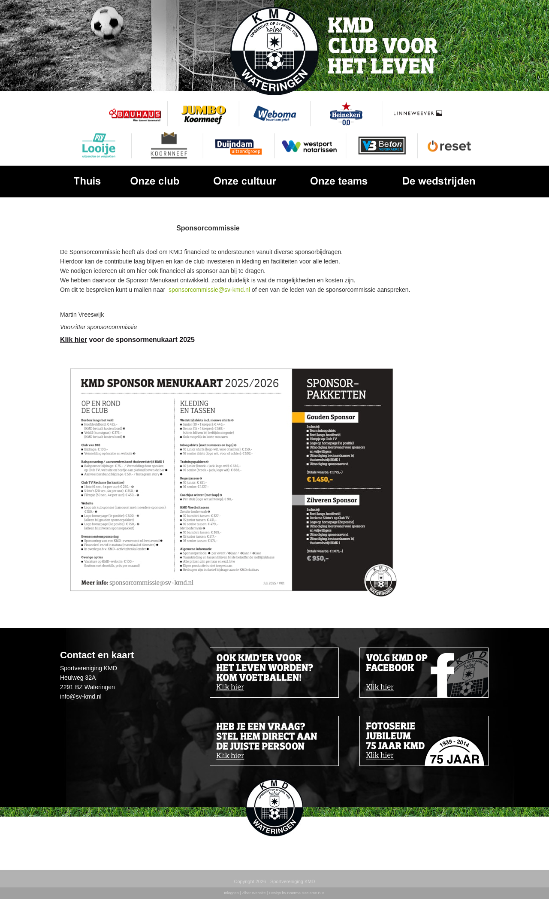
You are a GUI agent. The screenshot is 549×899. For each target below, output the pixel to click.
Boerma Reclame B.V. (306, 893)
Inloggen (231, 893)
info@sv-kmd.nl (81, 696)
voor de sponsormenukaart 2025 (127, 339)
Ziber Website (253, 893)
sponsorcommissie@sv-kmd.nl (209, 289)
